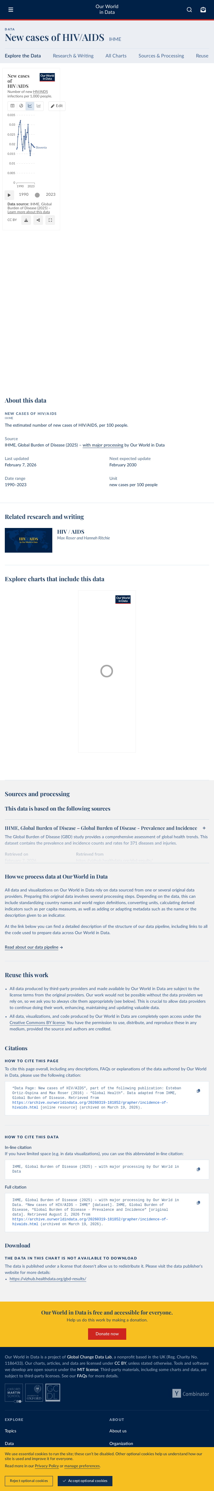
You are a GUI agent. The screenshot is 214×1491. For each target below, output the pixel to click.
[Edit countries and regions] (178, 93)
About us (118, 1439)
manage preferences (82, 1466)
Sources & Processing (161, 56)
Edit (181, 93)
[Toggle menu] (11, 10)
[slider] (40, 367)
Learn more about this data (117, 377)
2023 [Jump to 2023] (199, 367)
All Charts (116, 56)
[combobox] (189, 9)
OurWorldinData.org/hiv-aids (29, 381)
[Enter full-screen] (201, 379)
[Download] (177, 379)
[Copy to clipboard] (192, 1091)
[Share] (189, 379)
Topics (10, 1439)
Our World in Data (107, 9)
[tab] (19, 93)
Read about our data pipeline (34, 947)
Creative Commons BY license (37, 1023)
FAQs (82, 1384)
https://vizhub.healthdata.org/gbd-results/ (48, 1287)
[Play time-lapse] (12, 367)
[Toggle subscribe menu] (203, 10)
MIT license (87, 1378)
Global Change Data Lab (89, 1365)
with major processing (103, 445)
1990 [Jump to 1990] (27, 367)
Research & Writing (73, 56)
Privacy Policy (47, 1466)
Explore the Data (23, 56)
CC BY (57, 381)
